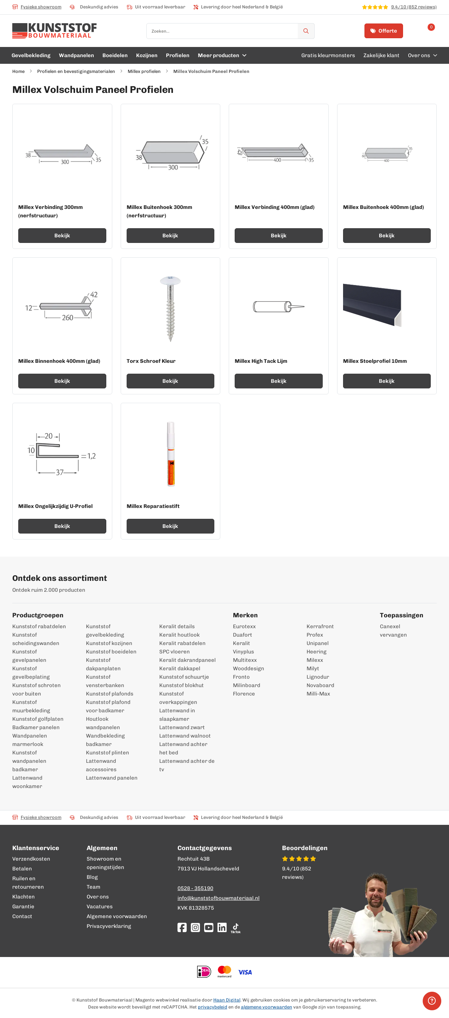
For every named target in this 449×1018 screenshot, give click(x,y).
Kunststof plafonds (109, 694)
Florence (244, 694)
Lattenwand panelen (112, 778)
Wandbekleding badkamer (105, 740)
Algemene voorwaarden (117, 916)
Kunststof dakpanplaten (103, 664)
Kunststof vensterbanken (105, 681)
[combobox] (230, 31)
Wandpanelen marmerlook (29, 740)
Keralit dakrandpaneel (187, 660)
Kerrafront (320, 626)
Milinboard (246, 685)
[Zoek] (306, 31)
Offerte (383, 31)
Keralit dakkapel (179, 668)
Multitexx (245, 660)
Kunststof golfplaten (37, 719)
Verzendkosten (31, 859)
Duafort (242, 635)
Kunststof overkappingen (178, 698)
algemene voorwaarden (266, 1007)
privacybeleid (212, 1007)
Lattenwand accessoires (101, 765)
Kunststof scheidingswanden (35, 639)
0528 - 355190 (195, 888)
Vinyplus (243, 652)
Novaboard (320, 685)
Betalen (22, 869)
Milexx (315, 660)
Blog (92, 877)
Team (93, 887)
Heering (317, 652)
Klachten (23, 897)
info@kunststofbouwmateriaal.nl (218, 898)
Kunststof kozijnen (109, 643)
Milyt (313, 668)
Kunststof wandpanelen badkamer (29, 761)
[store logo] (54, 31)
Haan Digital (226, 1000)
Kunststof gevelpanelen (29, 656)
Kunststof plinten (107, 752)
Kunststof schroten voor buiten (36, 689)
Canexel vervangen (390, 630)
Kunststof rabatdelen (39, 626)
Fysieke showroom (36, 6)
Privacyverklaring (109, 926)
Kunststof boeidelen (111, 652)
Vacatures (100, 906)
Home (18, 71)
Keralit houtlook (179, 635)
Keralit (241, 643)
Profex (315, 635)
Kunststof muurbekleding (31, 706)
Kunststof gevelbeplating (31, 672)
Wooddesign (248, 668)
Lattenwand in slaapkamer (177, 714)
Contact (22, 916)
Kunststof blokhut (181, 685)
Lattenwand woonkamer (27, 782)
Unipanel (318, 643)
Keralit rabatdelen (182, 643)
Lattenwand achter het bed (183, 748)
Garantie (23, 906)
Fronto (241, 677)
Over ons (98, 897)
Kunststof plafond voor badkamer (108, 706)
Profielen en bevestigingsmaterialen (76, 71)
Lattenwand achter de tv (187, 765)
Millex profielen (144, 71)
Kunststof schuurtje (184, 677)
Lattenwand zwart (182, 727)
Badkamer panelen (36, 727)
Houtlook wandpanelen (103, 723)
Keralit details (177, 626)
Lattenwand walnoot (185, 736)
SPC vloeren (174, 652)
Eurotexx (244, 626)
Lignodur (318, 677)
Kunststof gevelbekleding (105, 630)
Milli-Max (318, 694)
